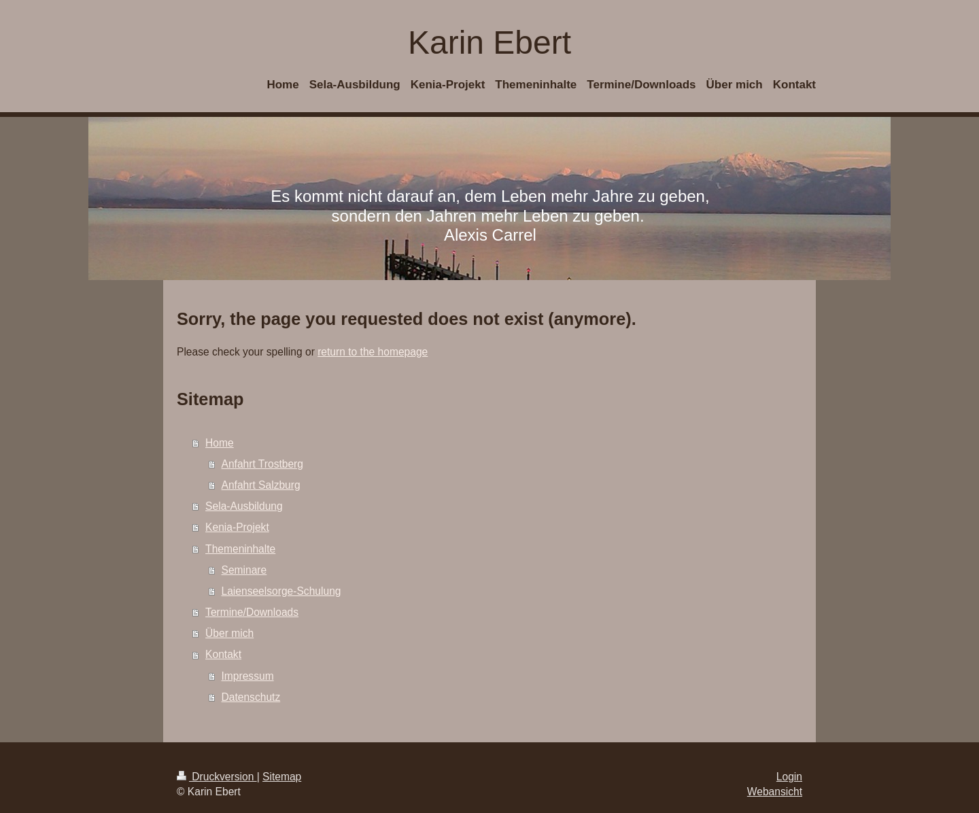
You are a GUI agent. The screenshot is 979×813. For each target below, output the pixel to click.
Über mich (229, 633)
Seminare (244, 570)
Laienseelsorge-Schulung (281, 591)
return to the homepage (372, 352)
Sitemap (281, 776)
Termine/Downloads (251, 612)
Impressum (248, 676)
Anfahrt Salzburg (261, 485)
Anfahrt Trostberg (262, 464)
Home (219, 443)
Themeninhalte (240, 549)
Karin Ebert (489, 42)
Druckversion (217, 776)
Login (789, 776)
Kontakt (223, 654)
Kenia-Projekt (237, 527)
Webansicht (774, 791)
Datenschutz (251, 697)
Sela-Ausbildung (244, 506)
